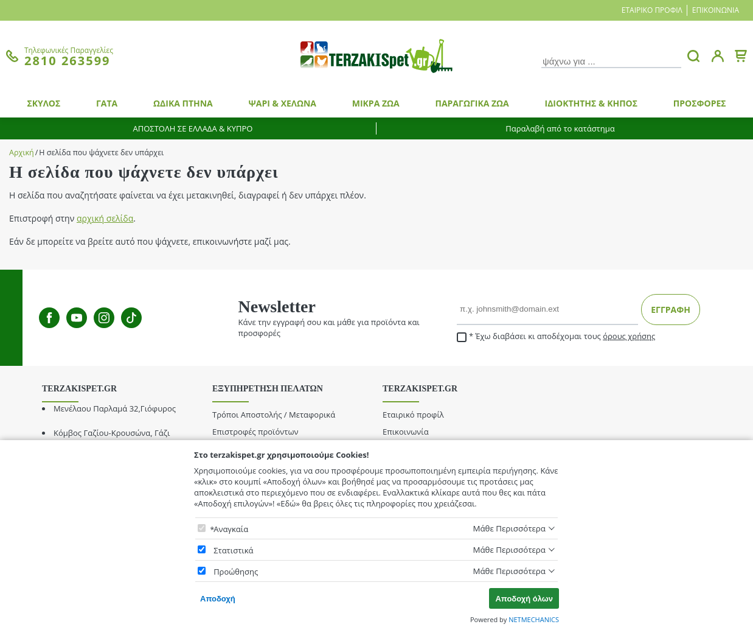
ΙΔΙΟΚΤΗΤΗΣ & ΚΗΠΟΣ (591, 103)
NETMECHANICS (533, 619)
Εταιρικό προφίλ (652, 10)
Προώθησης (235, 571)
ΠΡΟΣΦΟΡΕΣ (699, 103)
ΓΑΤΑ (106, 103)
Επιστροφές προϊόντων (255, 431)
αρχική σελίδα (105, 218)
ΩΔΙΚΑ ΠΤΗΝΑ (183, 103)
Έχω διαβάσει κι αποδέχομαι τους (556, 336)
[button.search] (693, 56)
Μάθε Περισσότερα (509, 528)
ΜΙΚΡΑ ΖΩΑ (376, 103)
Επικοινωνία (715, 10)
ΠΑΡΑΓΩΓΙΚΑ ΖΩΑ (471, 103)
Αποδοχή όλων (524, 598)
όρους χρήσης (629, 336)
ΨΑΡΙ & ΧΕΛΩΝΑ (282, 103)
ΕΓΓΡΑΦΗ (670, 309)
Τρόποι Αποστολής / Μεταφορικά (273, 414)
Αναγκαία (230, 529)
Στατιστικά (233, 550)
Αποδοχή (217, 598)
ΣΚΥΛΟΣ (43, 103)
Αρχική (21, 152)
